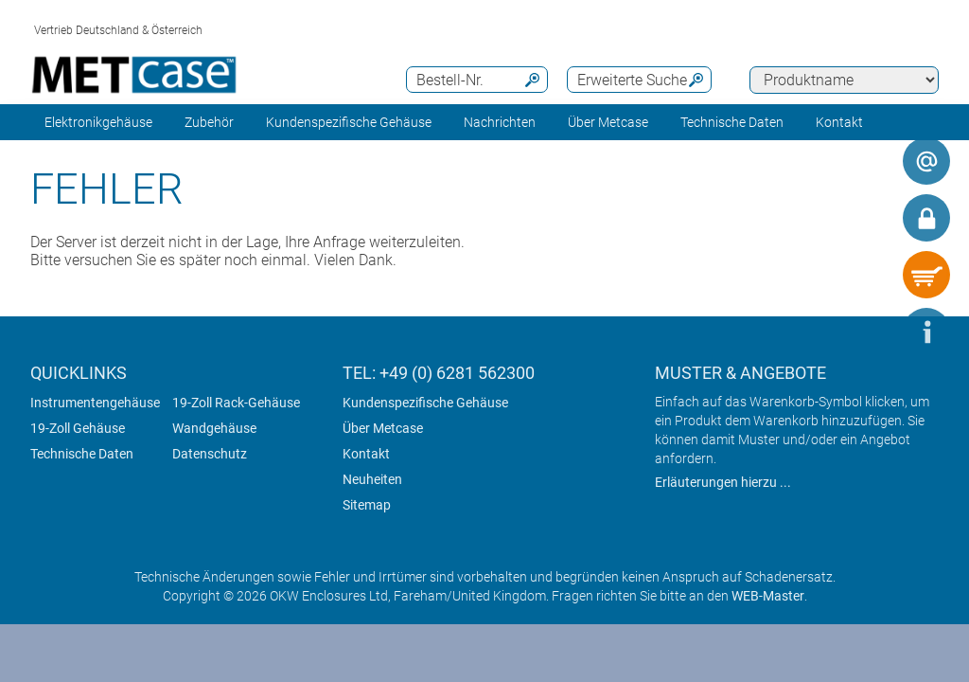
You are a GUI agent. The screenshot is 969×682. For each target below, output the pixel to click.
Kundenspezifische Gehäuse (349, 122)
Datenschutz (209, 453)
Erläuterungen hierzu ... (723, 482)
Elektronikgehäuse (98, 122)
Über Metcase (383, 428)
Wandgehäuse (214, 428)
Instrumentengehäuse (95, 402)
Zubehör (209, 122)
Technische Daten (81, 453)
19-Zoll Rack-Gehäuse (236, 402)
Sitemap (367, 504)
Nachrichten (500, 122)
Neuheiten (372, 479)
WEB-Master (767, 595)
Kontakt (366, 453)
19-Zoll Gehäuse (77, 428)
